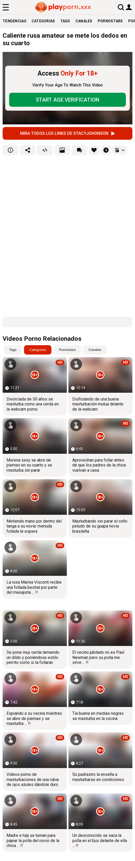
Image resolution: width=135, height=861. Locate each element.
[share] (28, 150)
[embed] (45, 150)
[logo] (63, 7)
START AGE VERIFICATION (67, 100)
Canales (83, 21)
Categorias (43, 21)
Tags (65, 21)
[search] (121, 7)
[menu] (6, 7)
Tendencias (14, 21)
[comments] (79, 150)
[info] (10, 150)
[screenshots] (62, 150)
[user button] (128, 6)
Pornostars (110, 21)
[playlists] (119, 150)
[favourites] (94, 150)
